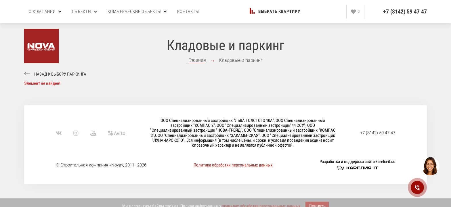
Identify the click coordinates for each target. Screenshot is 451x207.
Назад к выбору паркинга (60, 74)
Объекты (84, 11)
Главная (197, 60)
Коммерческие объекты (137, 11)
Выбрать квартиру (279, 11)
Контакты (188, 11)
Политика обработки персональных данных (233, 165)
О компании (45, 11)
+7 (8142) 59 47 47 (405, 11)
